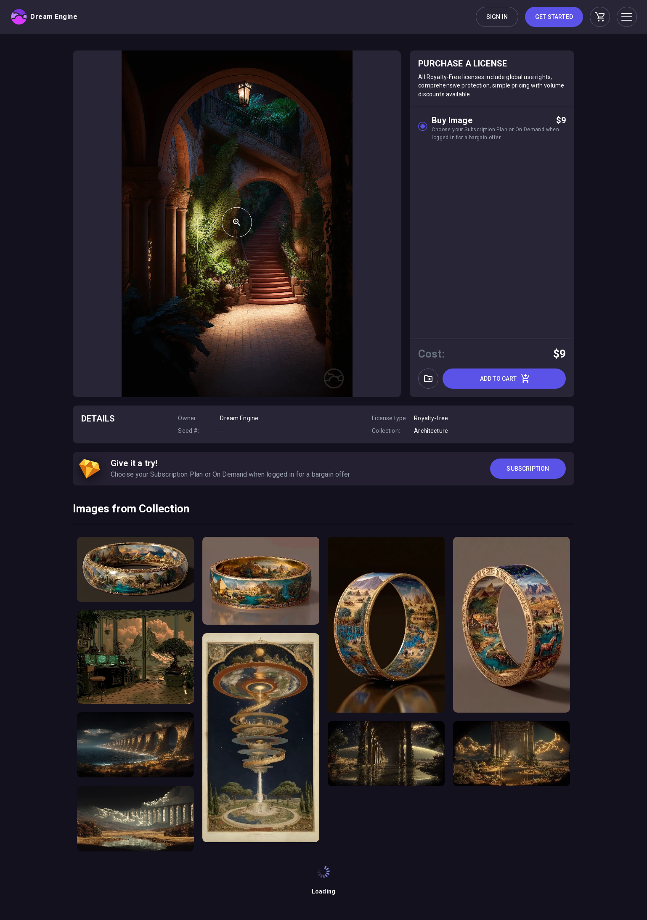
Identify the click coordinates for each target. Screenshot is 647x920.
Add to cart (505, 379)
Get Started (554, 16)
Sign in (497, 16)
